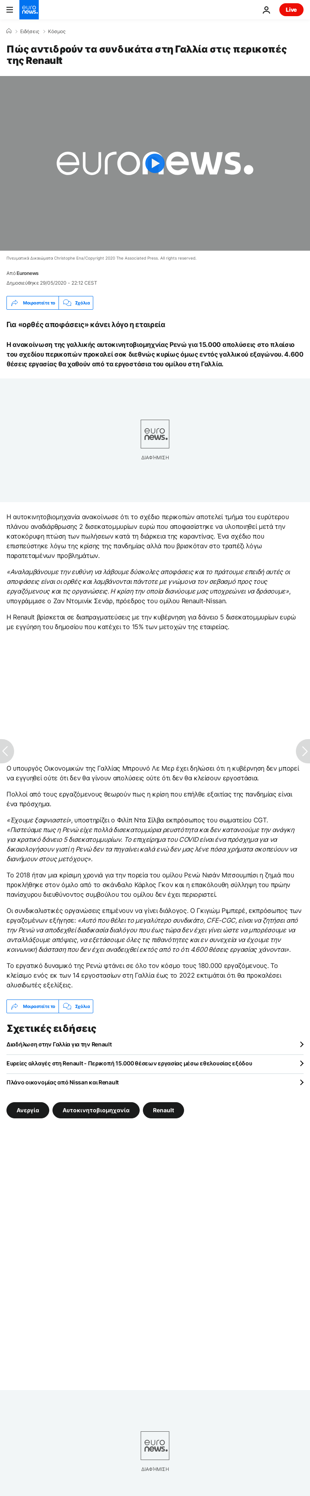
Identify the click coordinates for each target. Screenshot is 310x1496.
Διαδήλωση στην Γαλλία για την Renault (59, 1044)
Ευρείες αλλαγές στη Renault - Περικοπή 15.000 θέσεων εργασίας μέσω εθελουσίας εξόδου (129, 1063)
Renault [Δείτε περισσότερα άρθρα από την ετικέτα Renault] (163, 1110)
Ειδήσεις (29, 31)
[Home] (8, 31)
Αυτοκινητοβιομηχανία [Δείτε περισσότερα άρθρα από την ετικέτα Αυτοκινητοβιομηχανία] (96, 1110)
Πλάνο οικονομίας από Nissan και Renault (62, 1082)
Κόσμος (56, 31)
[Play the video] (155, 163)
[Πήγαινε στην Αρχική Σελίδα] (29, 9)
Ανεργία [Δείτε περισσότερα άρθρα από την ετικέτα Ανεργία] (28, 1110)
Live (291, 9)
